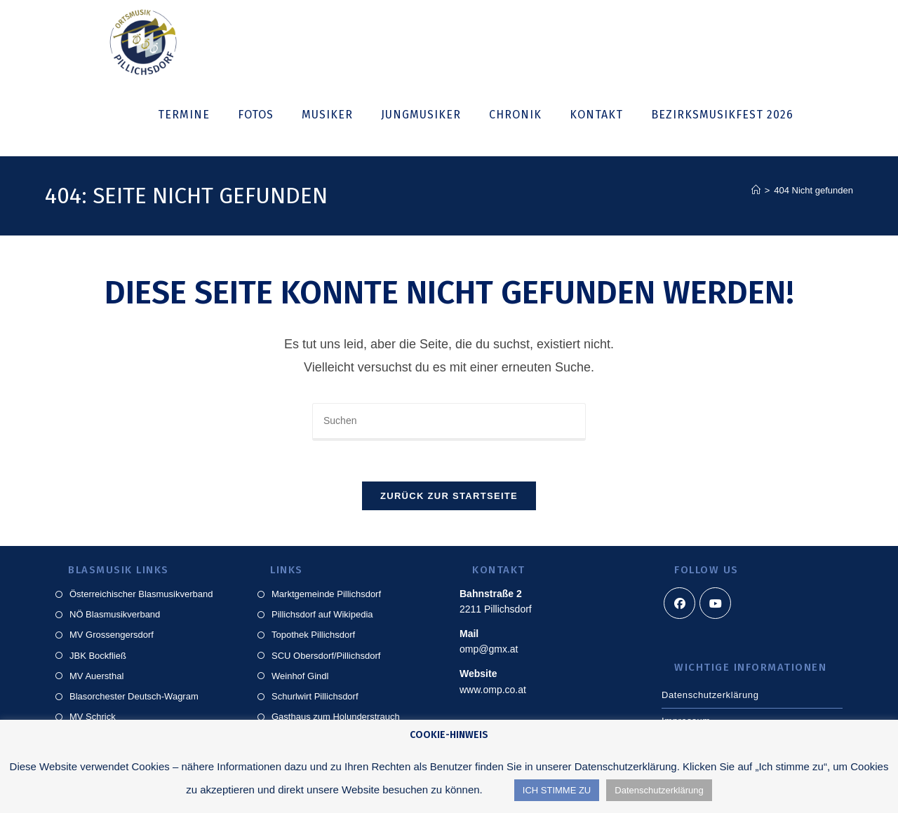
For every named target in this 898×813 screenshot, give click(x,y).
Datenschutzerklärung (710, 697)
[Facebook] (679, 605)
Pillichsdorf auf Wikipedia (322, 616)
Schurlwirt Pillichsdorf (315, 698)
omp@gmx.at (489, 651)
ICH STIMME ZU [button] (557, 790)
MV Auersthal (96, 678)
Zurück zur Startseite (449, 498)
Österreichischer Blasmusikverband (141, 596)
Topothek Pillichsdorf (313, 637)
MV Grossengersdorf (111, 637)
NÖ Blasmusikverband (114, 616)
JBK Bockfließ (97, 658)
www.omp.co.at (493, 691)
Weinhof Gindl (300, 678)
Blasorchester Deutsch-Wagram (134, 698)
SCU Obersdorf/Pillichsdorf (326, 658)
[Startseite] (755, 190)
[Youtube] (715, 605)
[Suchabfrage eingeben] (449, 422)
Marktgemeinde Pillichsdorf (326, 596)
